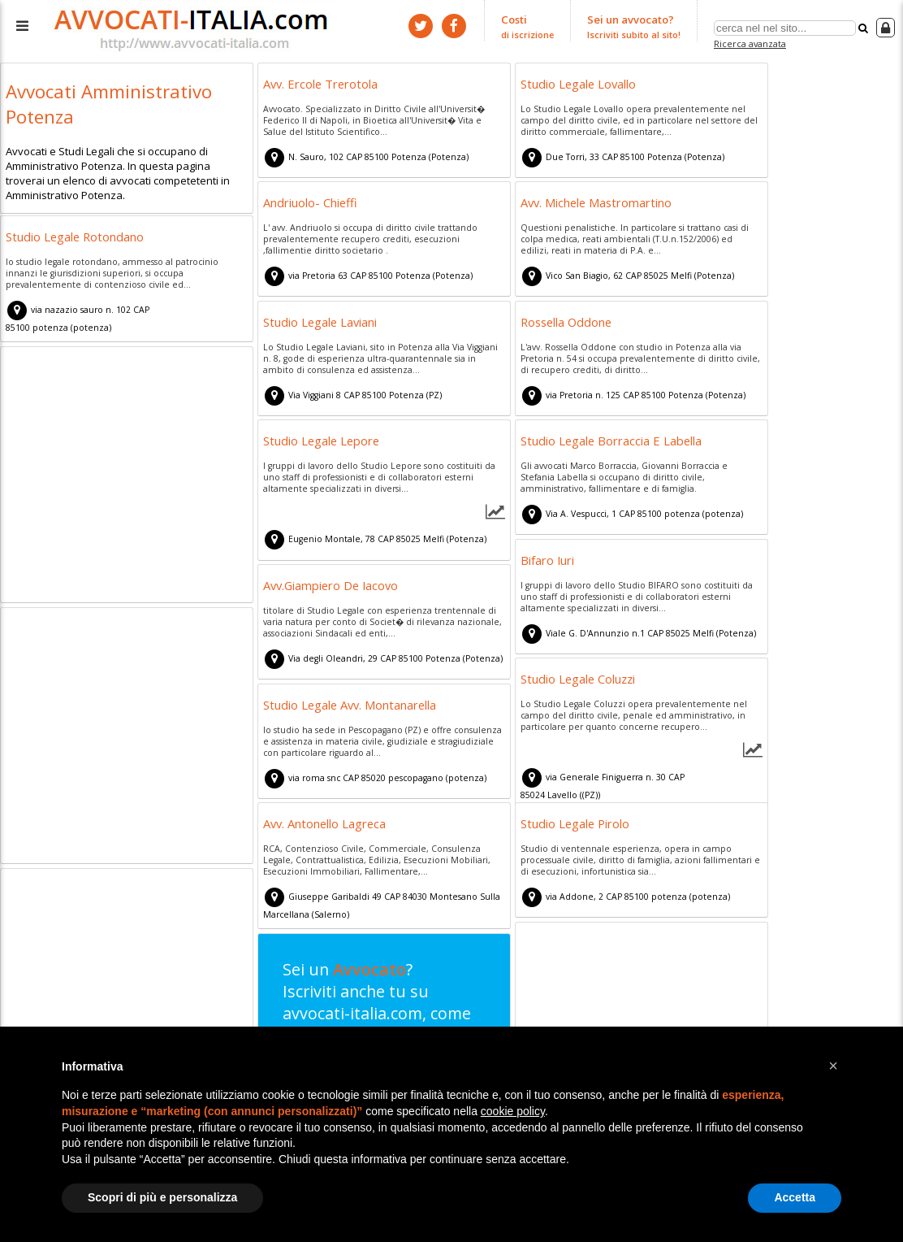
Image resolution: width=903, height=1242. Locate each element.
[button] (833, 1066)
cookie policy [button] (513, 1111)
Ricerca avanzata (750, 43)
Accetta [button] (794, 1197)
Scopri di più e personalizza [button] (162, 1197)
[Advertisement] (126, 477)
